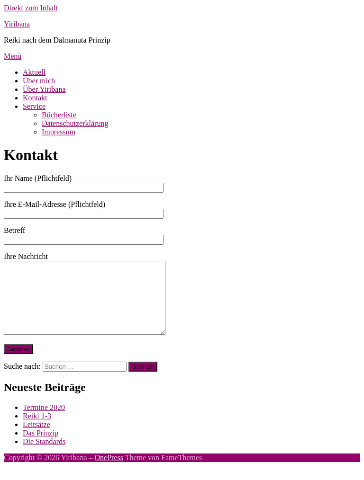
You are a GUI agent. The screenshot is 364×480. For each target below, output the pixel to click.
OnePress (109, 472)
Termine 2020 (44, 422)
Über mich (39, 81)
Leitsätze (36, 439)
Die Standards (44, 456)
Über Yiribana (44, 89)
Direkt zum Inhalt (31, 8)
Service (34, 106)
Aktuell (34, 72)
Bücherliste (59, 115)
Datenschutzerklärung (75, 123)
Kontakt (35, 98)
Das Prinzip (40, 447)
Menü (12, 56)
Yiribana (17, 24)
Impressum (58, 132)
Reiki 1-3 (37, 430)
